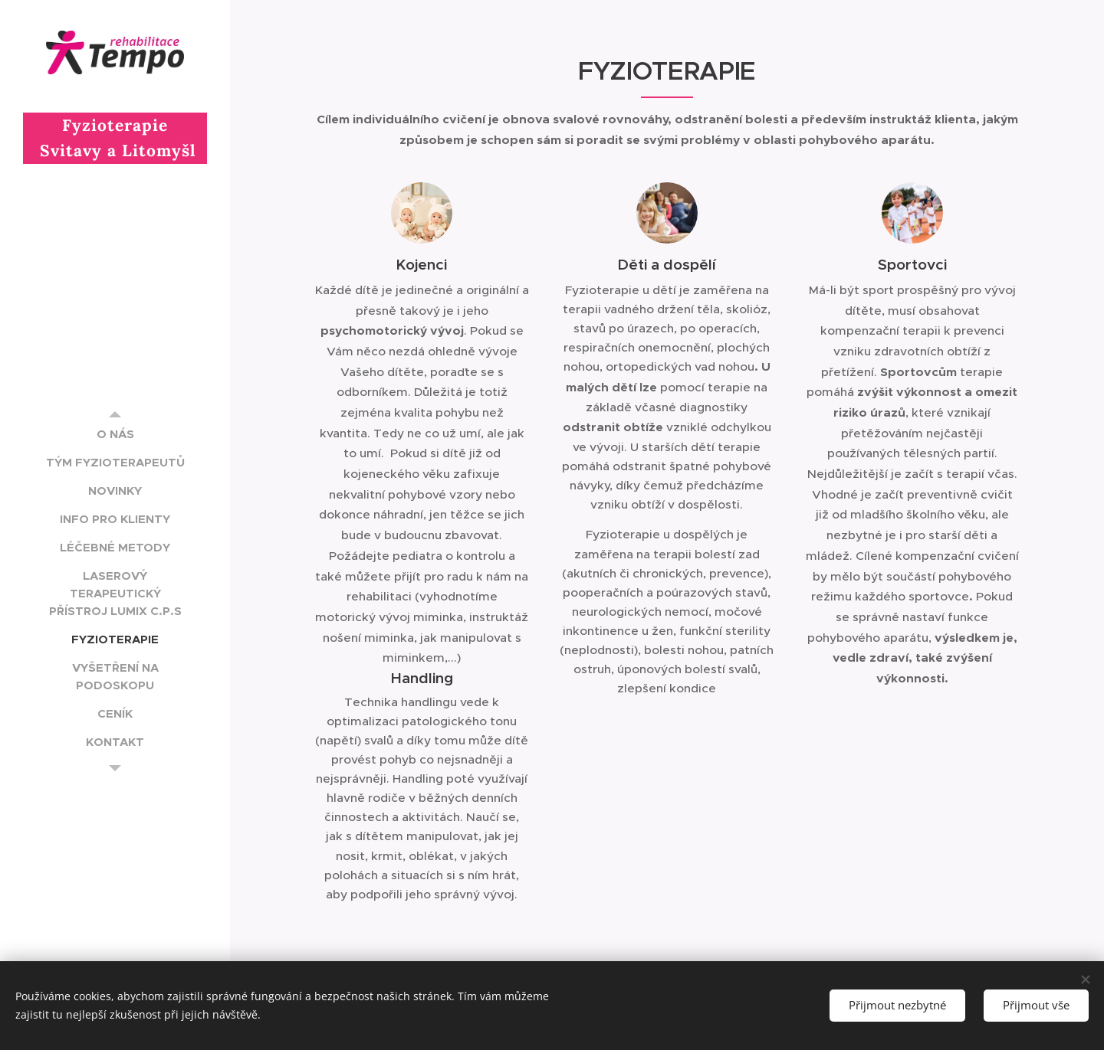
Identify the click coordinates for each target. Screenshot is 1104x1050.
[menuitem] (115, 434)
